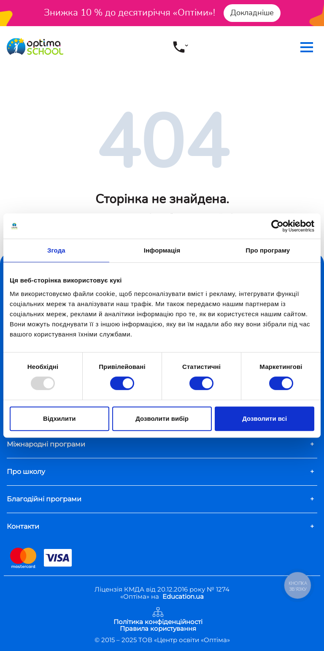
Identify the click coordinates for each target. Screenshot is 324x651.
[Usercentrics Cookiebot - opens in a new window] (277, 226)
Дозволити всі (264, 418)
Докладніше (252, 13)
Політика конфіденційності (157, 622)
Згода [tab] (56, 250)
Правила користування (158, 628)
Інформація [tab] (162, 250)
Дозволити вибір (162, 418)
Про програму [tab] (268, 250)
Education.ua (183, 596)
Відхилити (59, 418)
